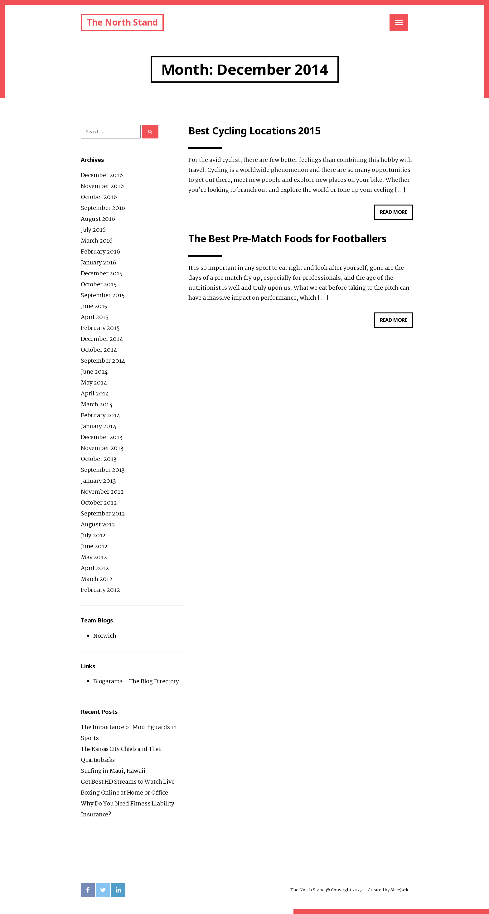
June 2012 (94, 546)
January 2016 (98, 263)
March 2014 (97, 404)
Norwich (104, 636)
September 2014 (103, 361)
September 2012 (103, 514)
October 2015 (99, 284)
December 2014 (102, 339)
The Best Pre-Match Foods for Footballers (287, 238)
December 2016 (102, 175)
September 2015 (103, 295)
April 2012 (95, 568)
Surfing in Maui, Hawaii (113, 771)
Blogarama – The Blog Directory (136, 681)
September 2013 (103, 470)
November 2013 (102, 448)
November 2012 (102, 492)
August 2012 (98, 525)
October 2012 (99, 503)
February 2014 (100, 415)
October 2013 (99, 459)
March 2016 (97, 241)
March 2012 (97, 579)
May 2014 (94, 383)
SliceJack (399, 890)
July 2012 (93, 535)
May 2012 (94, 557)
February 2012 (100, 590)
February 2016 (100, 252)
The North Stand (122, 22)
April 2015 (95, 317)
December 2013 (101, 437)
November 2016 (102, 186)
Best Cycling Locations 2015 (254, 131)
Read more (396, 213)
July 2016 (93, 230)
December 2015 (101, 273)
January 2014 (98, 426)
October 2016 (99, 197)
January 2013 (98, 481)
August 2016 (98, 219)
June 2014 (94, 372)
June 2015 (94, 306)
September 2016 (103, 208)
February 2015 (100, 328)
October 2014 (99, 350)
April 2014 (95, 394)
